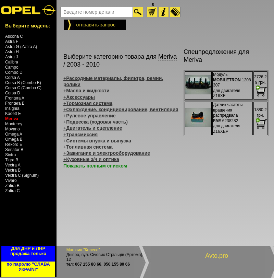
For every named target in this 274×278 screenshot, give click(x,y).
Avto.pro (216, 255)
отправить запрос (95, 24)
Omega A (13, 134)
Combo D (14, 72)
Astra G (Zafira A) (21, 46)
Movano (12, 129)
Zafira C (12, 190)
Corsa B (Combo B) (23, 82)
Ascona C (14, 36)
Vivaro (11, 180)
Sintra (10, 154)
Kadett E (13, 113)
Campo (11, 67)
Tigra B (11, 160)
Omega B (14, 139)
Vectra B (13, 170)
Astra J (11, 57)
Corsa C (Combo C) (23, 87)
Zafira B (12, 185)
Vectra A (13, 165)
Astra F (11, 41)
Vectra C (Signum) (22, 175)
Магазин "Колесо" (83, 249)
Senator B (14, 149)
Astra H (12, 51)
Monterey (13, 123)
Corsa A (12, 77)
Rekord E (13, 144)
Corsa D (12, 93)
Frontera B (15, 103)
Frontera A (14, 98)
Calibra (11, 62)
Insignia (12, 108)
